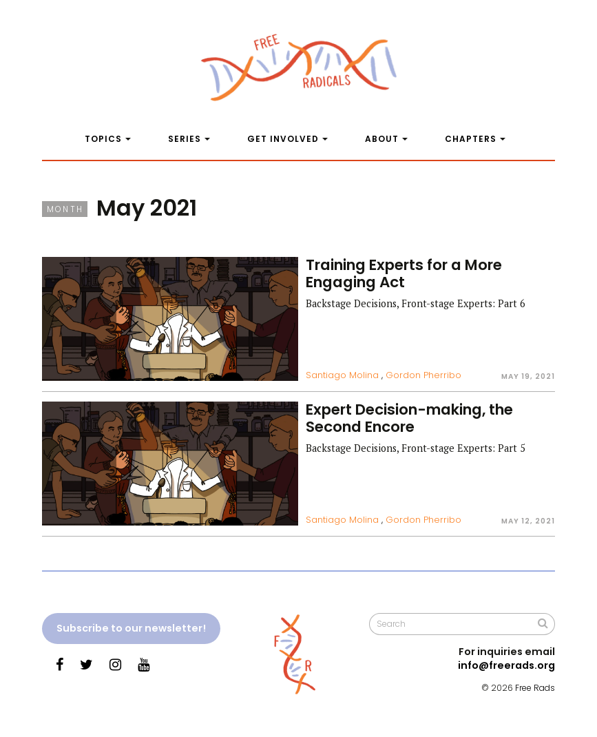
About (382, 139)
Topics (103, 139)
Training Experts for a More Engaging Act (404, 273)
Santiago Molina (342, 375)
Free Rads (535, 688)
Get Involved (283, 139)
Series (184, 139)
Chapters (470, 139)
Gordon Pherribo (423, 375)
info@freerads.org (506, 665)
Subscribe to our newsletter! (131, 628)
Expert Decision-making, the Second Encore (409, 418)
